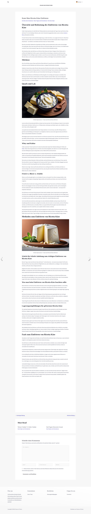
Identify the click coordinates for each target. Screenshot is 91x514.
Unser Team (30, 495)
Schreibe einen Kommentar (28, 20)
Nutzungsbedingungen (52, 495)
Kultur (23, 148)
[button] (8, 2)
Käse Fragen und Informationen (41, 20)
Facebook (69, 495)
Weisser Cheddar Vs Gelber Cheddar (27, 427)
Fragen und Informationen (46, 5)
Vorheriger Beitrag (20, 415)
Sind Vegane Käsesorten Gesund (54, 427)
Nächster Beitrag (71, 415)
